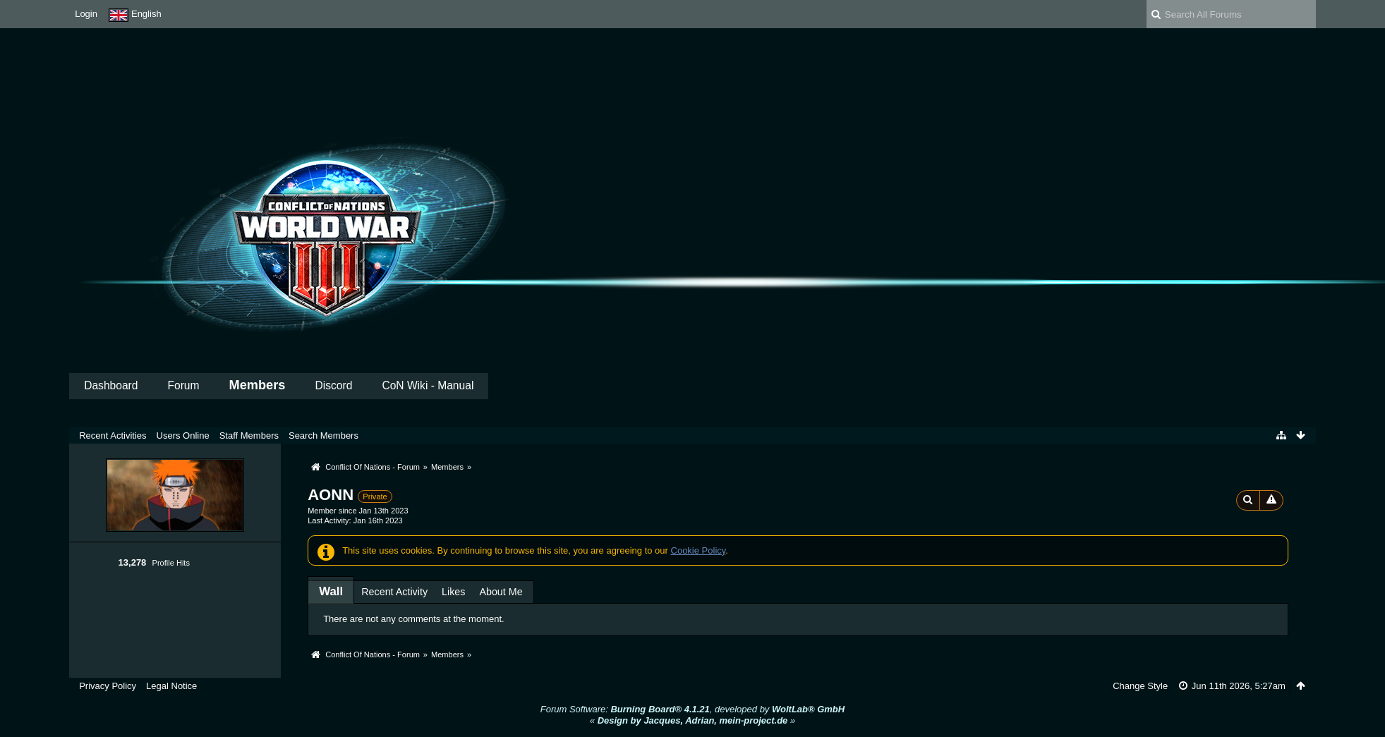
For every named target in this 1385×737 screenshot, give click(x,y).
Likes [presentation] (453, 591)
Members (257, 385)
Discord (334, 385)
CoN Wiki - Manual (427, 385)
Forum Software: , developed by (692, 709)
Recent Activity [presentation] (394, 591)
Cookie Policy (698, 550)
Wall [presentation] (331, 591)
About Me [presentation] (500, 591)
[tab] (331, 591)
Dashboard (111, 385)
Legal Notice (171, 686)
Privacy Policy (107, 686)
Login (86, 13)
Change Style (1140, 686)
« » (692, 720)
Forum (183, 385)
